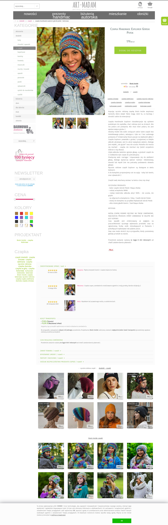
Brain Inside (134, 83)
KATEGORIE (25, 25)
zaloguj (140, 7)
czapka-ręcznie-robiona (145, 99)
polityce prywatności (58, 515)
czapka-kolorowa (144, 102)
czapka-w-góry (130, 102)
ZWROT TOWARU (51, 351)
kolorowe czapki (145, 106)
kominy (20, 56)
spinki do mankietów (25, 90)
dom (17, 103)
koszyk (150, 7)
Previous (40, 71)
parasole (21, 78)
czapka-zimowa (113, 99)
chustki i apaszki (24, 44)
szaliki (20, 95)
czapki (135, 92)
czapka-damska (116, 102)
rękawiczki (21, 86)
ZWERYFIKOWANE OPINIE (53, 266)
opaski (20, 73)
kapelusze (21, 52)
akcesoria (19, 31)
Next (101, 71)
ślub (17, 112)
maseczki (21, 65)
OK (122, 521)
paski (20, 82)
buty (19, 40)
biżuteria (19, 99)
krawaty (20, 61)
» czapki (19, 48)
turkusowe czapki (115, 106)
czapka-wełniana (127, 99)
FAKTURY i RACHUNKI (52, 358)
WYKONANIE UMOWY (52, 354)
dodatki (18, 36)
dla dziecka (20, 108)
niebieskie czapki (131, 106)
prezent (30, 185)
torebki (18, 116)
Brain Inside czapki (95, 438)
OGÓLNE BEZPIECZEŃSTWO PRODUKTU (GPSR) (62, 362)
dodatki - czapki (105, 368)
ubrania (18, 121)
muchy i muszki (23, 69)
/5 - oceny (129, 87)
